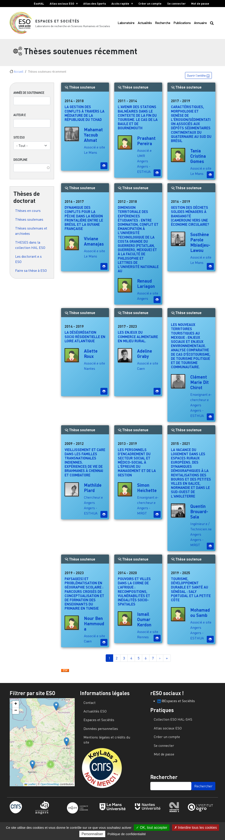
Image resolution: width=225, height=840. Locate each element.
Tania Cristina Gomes (198, 159)
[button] (56, 709)
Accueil (18, 74)
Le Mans (90, 155)
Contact (89, 705)
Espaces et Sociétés (57, 22)
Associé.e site (94, 150)
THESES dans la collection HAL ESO (30, 248)
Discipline (20, 162)
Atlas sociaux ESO (62, 4)
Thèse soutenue (80, 90)
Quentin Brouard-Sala (199, 514)
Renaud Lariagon (146, 286)
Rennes (143, 640)
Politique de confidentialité (126, 834)
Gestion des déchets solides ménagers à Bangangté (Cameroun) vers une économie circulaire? (190, 218)
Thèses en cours (28, 213)
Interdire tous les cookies (195, 827)
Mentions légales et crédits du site (106, 742)
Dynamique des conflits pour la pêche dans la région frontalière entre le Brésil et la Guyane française (84, 221)
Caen (141, 371)
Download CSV (65, 673)
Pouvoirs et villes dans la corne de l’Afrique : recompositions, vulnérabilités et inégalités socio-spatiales (134, 594)
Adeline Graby (144, 356)
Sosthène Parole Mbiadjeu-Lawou (200, 245)
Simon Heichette (147, 490)
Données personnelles (100, 731)
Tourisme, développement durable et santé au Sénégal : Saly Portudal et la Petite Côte (191, 592)
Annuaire (200, 24)
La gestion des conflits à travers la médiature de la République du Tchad (84, 116)
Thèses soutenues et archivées (31, 234)
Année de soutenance (28, 96)
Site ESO (19, 140)
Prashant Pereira (146, 143)
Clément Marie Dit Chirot (199, 385)
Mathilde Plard (93, 490)
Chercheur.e (93, 500)
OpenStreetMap (49, 787)
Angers (142, 164)
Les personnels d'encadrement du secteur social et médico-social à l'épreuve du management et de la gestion (137, 465)
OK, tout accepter (151, 827)
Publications (182, 24)
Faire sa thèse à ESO (31, 273)
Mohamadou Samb (200, 615)
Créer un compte (149, 3)
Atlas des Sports (94, 3)
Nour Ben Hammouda (94, 627)
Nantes (89, 371)
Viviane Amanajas (94, 244)
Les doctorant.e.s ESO (28, 262)
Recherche (162, 24)
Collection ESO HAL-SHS (173, 722)
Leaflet (30, 787)
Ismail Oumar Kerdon (144, 622)
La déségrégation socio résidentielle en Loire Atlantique (85, 339)
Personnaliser (92, 834)
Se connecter (176, 3)
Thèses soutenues (29, 222)
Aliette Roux (91, 356)
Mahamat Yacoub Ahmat (93, 138)
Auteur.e (19, 118)
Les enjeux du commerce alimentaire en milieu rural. (138, 339)
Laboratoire (126, 24)
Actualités (145, 24)
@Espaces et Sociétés (176, 703)
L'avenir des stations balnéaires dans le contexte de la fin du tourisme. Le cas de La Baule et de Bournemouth (138, 120)
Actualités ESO (95, 714)
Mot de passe (200, 3)
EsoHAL (39, 3)
